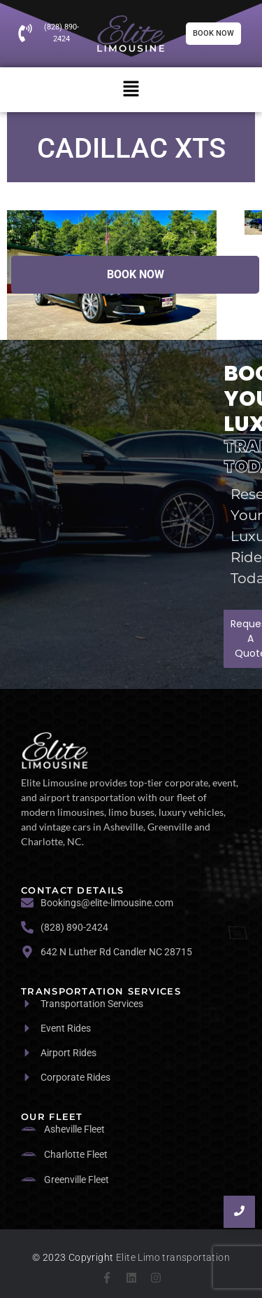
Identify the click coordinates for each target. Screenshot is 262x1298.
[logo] (55, 750)
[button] (131, 89)
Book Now (135, 274)
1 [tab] (159, 245)
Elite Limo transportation (173, 1257)
